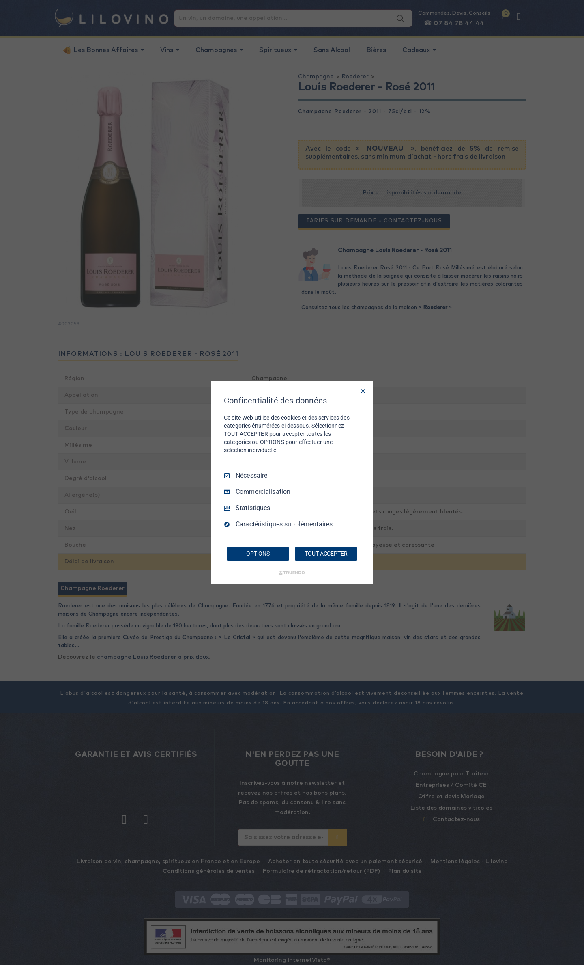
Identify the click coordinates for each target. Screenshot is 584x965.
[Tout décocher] (363, 391)
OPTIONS (258, 553)
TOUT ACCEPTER (326, 553)
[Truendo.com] (292, 572)
